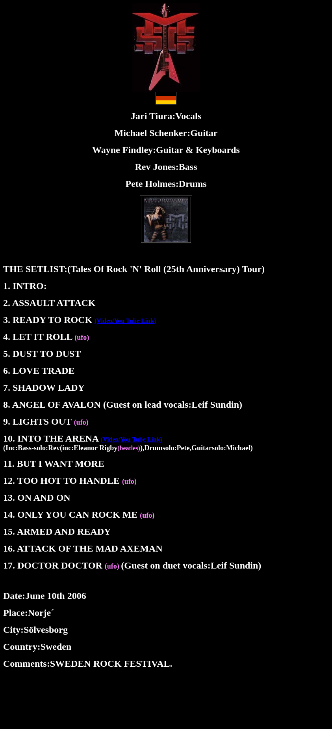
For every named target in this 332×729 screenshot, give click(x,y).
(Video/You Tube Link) (125, 320)
